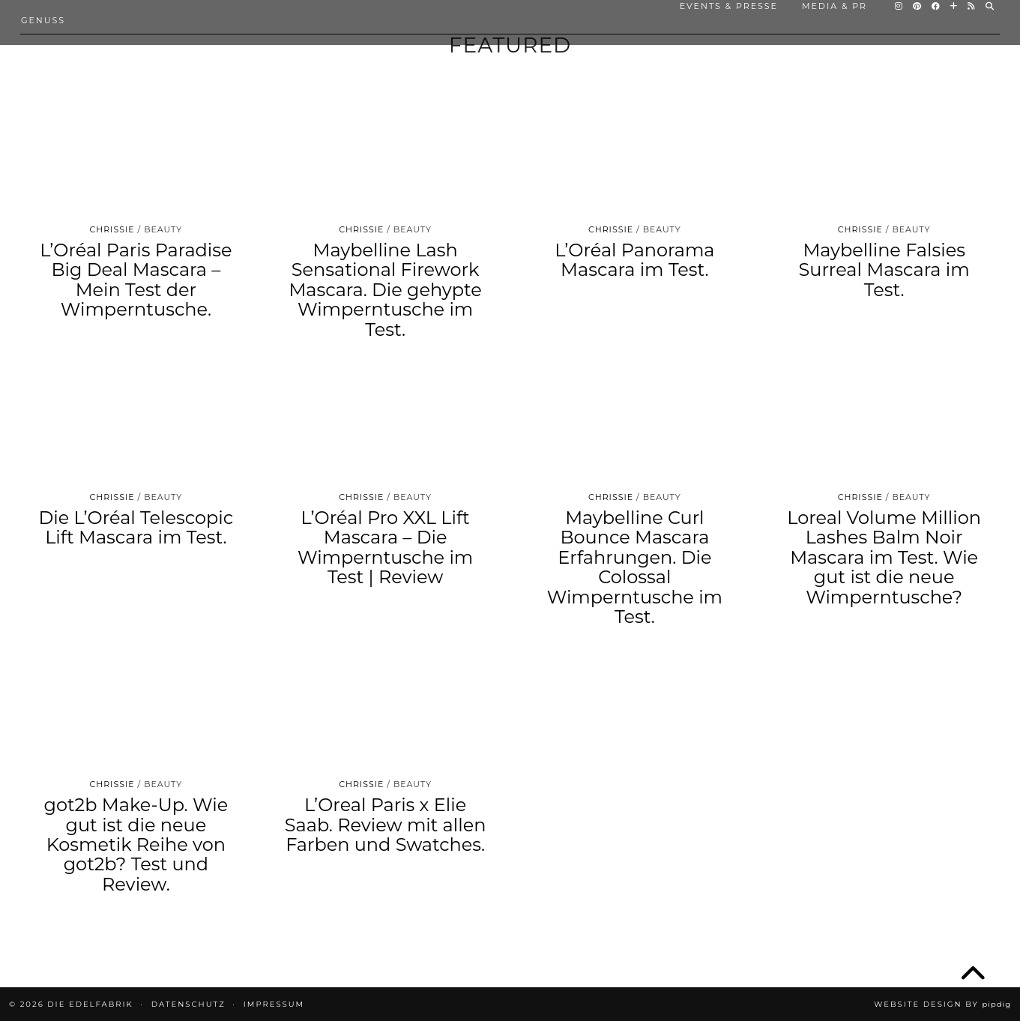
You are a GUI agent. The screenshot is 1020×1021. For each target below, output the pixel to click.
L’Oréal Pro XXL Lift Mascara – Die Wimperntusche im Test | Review (385, 547)
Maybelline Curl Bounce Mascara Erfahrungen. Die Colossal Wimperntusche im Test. (634, 567)
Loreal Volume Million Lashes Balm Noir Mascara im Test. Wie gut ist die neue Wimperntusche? (884, 557)
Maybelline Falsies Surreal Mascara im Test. (884, 270)
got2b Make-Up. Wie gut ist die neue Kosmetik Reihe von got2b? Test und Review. (136, 844)
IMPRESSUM (274, 1004)
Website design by (942, 1004)
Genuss (43, 20)
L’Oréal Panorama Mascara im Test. (634, 259)
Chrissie (111, 229)
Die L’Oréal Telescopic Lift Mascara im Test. (135, 527)
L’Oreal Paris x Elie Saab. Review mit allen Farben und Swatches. (385, 824)
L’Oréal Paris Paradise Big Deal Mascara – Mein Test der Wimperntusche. (136, 279)
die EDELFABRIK (90, 1004)
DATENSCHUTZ (188, 1004)
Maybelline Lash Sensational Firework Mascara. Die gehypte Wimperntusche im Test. (385, 289)
